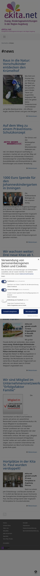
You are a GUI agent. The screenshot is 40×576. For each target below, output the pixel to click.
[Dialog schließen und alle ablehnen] (38, 258)
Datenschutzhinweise (26, 274)
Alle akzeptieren (30, 311)
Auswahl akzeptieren (10, 311)
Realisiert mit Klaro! (33, 316)
